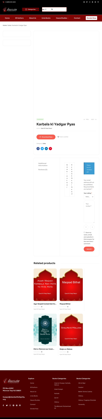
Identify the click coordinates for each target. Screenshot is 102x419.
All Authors (33, 378)
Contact (32, 395)
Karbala (56, 384)
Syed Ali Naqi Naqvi (46, 128)
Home (5, 25)
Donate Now (34, 400)
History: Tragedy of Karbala (87, 391)
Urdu (9, 25)
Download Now (47, 137)
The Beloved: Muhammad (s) (62, 398)
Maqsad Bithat (61, 299)
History (56, 393)
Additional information (42, 164)
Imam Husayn (58, 380)
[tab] (46, 164)
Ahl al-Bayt (81, 374)
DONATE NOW (91, 413)
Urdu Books (34, 387)
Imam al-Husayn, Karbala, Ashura (62, 375)
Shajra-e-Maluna (40, 340)
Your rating (88, 193)
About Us (33, 382)
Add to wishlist (64, 137)
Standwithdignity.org (22, 413)
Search (52, 9)
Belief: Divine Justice (85, 382)
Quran (56, 389)
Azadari (80, 378)
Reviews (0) (42, 170)
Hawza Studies (35, 391)
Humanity (81, 395)
